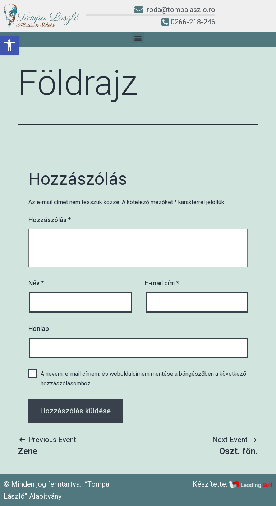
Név (36, 283)
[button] (9, 45)
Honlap (38, 328)
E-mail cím (162, 283)
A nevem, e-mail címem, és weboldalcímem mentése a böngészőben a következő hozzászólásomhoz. (143, 378)
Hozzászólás (49, 220)
